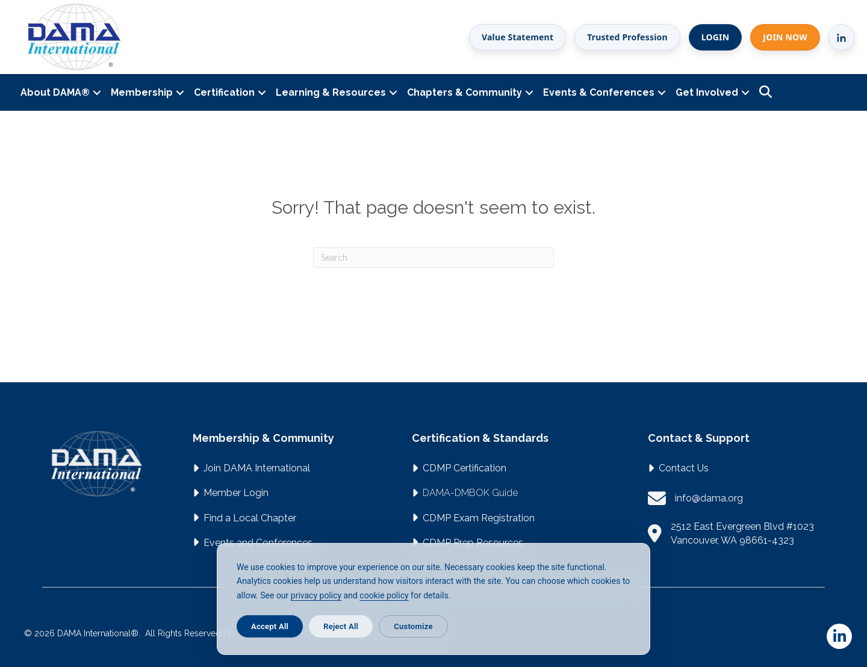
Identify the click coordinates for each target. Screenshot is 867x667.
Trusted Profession (627, 37)
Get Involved (707, 92)
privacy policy (316, 595)
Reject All (340, 626)
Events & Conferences (598, 92)
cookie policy (383, 595)
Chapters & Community (464, 92)
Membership (142, 92)
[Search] (433, 257)
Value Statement (517, 37)
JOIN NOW (785, 37)
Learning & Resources (331, 92)
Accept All (269, 626)
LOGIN (715, 37)
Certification (224, 92)
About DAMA (55, 92)
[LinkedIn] (841, 37)
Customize (413, 626)
